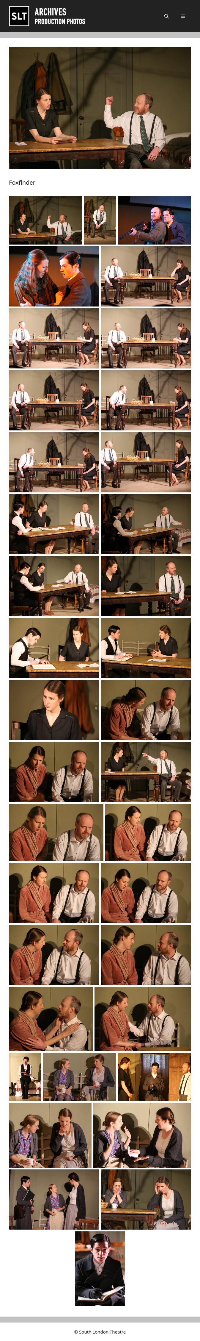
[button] (166, 16)
